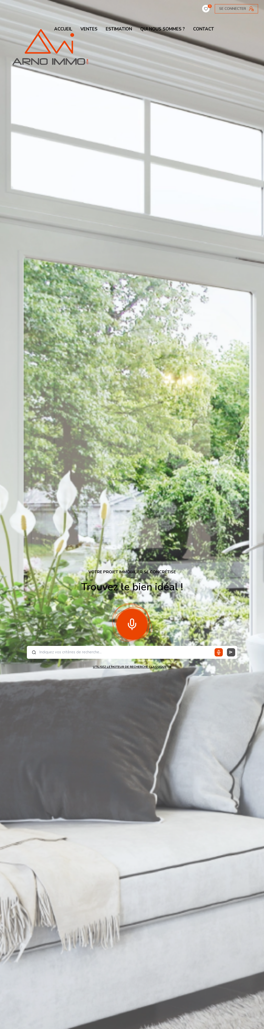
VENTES (88, 29)
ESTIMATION (119, 29)
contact (203, 29)
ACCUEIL (63, 29)
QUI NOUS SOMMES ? (162, 29)
